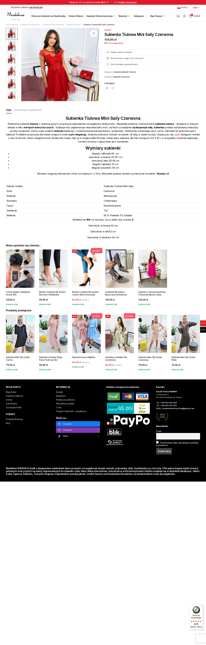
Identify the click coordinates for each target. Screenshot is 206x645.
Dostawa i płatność (14, 396)
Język (195, 7)
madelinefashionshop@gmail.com (178, 408)
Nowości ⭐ (125, 16)
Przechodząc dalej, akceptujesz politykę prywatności (177, 443)
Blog (8, 423)
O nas (58, 407)
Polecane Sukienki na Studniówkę (48, 16)
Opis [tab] (8, 109)
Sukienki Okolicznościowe (99, 16)
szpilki (177, 134)
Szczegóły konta (14, 407)
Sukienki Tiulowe (74, 24)
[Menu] (201, 606)
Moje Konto (11, 392)
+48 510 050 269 (35, 7)
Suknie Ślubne (76, 16)
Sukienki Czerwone (121, 77)
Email (158, 431)
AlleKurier (120, 444)
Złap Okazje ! (156, 16)
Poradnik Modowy (14, 419)
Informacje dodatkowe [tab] (27, 109)
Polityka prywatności (65, 399)
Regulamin (60, 396)
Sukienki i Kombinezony (30, 24)
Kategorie (139, 16)
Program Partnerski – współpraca (71, 411)
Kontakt (59, 392)
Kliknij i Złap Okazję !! (128, 2)
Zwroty (9, 399)
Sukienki (107, 30)
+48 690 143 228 (168, 405)
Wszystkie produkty (65, 403)
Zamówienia (11, 403)
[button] (93, 33)
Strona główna (12, 24)
